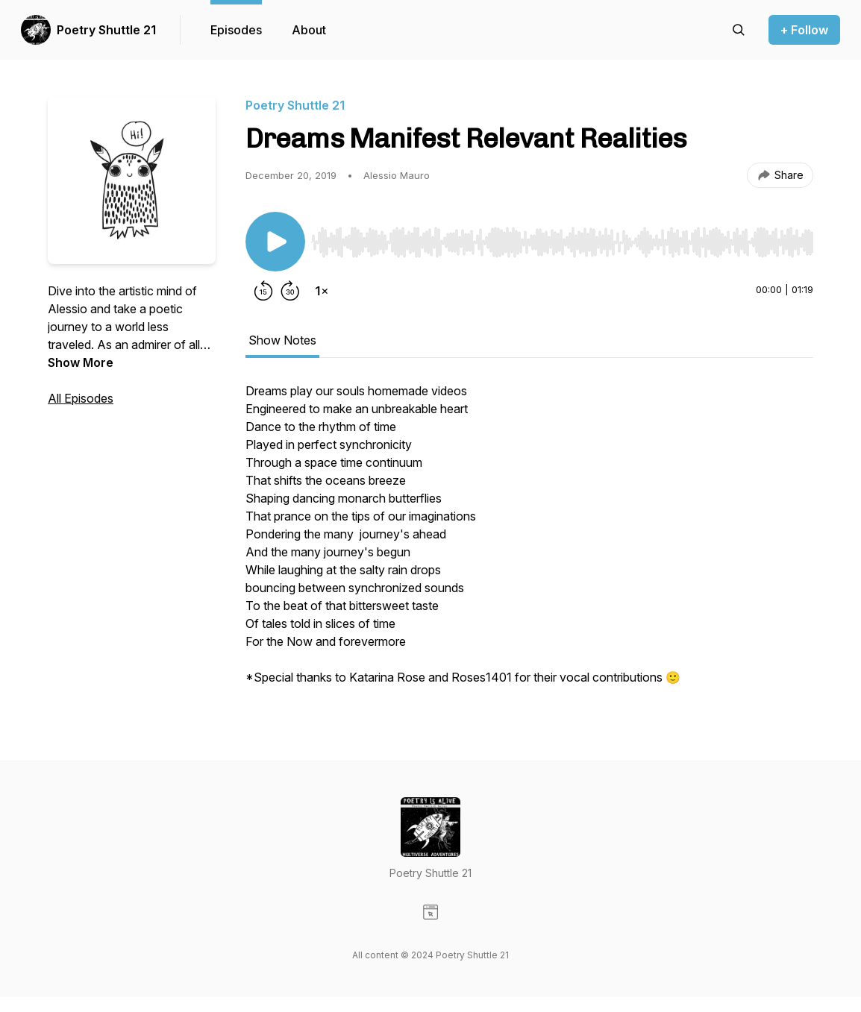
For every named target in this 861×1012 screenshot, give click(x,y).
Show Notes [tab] (282, 340)
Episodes (236, 29)
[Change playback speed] (321, 290)
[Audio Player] (562, 238)
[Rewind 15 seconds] (263, 290)
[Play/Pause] (275, 241)
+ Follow (804, 29)
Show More (80, 362)
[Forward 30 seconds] (290, 290)
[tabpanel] (529, 541)
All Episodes (80, 398)
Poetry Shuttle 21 (106, 29)
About (309, 29)
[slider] (562, 242)
